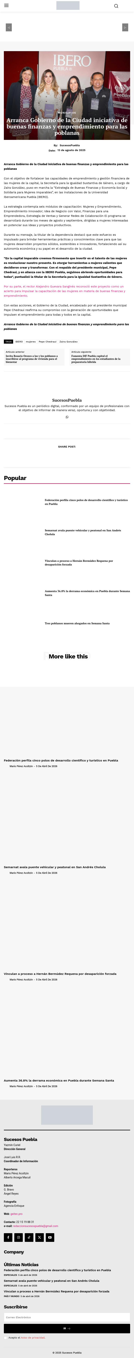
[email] (67, 1317)
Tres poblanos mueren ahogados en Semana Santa (77, 623)
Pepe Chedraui (48, 341)
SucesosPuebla (70, 145)
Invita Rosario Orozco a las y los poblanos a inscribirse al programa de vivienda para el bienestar (32, 359)
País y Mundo (11, 1296)
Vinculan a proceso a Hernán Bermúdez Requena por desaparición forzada (79, 562)
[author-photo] (6, 766)
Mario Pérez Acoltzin (21, 766)
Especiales (10, 1275)
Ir (66, 1328)
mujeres (31, 341)
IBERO (19, 341)
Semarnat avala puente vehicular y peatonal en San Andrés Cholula (55, 867)
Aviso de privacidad (33, 1337)
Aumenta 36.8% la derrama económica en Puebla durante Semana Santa (59, 1080)
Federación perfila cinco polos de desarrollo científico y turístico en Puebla (61, 760)
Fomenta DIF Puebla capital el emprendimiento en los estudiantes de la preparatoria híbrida (95, 359)
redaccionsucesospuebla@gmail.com (35, 1226)
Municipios (67, 112)
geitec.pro (16, 1213)
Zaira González (68, 341)
